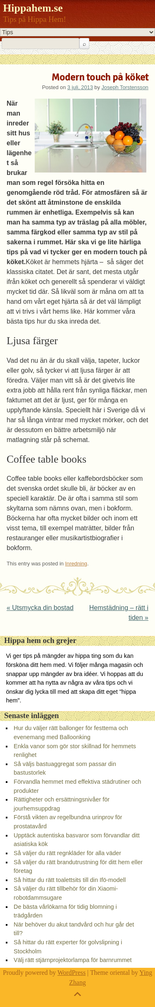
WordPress (71, 972)
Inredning (76, 563)
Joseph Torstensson (124, 87)
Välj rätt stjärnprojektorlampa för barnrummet (73, 960)
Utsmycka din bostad (40, 607)
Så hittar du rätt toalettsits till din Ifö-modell (70, 880)
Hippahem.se (33, 8)
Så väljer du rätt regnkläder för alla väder (67, 853)
